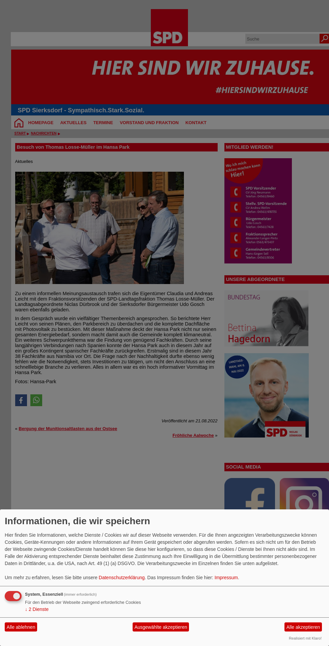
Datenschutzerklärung (122, 577)
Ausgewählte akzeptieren (160, 627)
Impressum (226, 577)
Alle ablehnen (21, 627)
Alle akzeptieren (303, 627)
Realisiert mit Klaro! (305, 638)
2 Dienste (37, 609)
